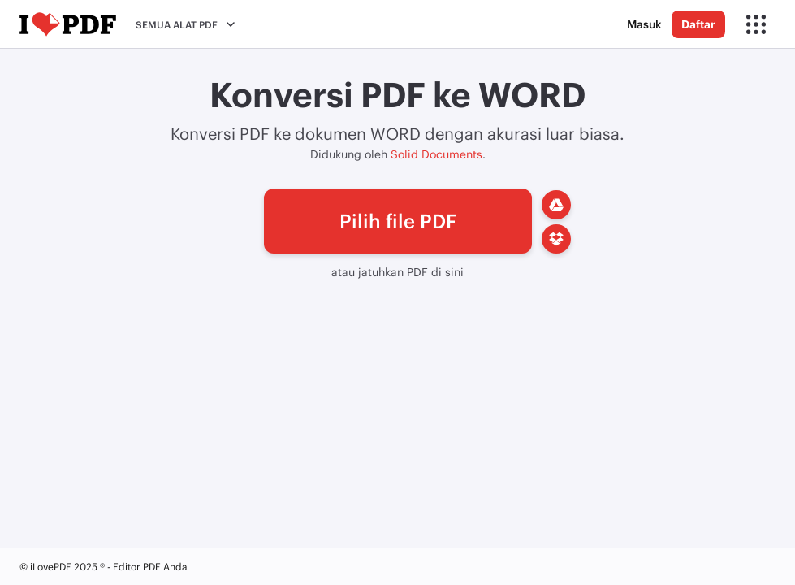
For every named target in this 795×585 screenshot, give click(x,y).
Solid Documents (436, 154)
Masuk (644, 24)
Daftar (698, 24)
